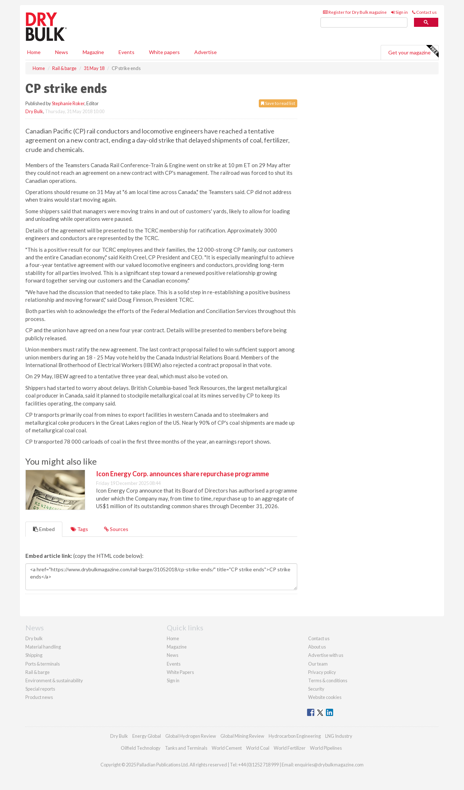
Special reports (40, 689)
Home (34, 52)
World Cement (227, 748)
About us (317, 647)
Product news (39, 697)
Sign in (399, 12)
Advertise (205, 52)
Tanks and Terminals (186, 748)
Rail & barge (37, 672)
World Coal (257, 748)
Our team (318, 664)
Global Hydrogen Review (190, 736)
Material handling (43, 647)
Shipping (33, 655)
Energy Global (146, 736)
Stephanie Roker (68, 103)
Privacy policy (322, 672)
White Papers (180, 672)
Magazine (93, 52)
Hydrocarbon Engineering (295, 736)
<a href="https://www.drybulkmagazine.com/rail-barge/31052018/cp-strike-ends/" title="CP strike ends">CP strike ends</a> (161, 576)
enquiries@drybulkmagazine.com (329, 765)
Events (126, 52)
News (172, 655)
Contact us (424, 12)
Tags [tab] (79, 529)
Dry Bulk (34, 111)
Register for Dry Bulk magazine (355, 12)
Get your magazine (413, 51)
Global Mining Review (242, 736)
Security (316, 689)
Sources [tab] (116, 529)
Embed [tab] (44, 529)
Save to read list (278, 103)
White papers (164, 52)
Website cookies (324, 697)
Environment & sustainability (54, 680)
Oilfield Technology (141, 748)
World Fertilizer (290, 748)
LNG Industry (338, 736)
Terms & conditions (327, 680)
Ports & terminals (42, 664)
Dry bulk (34, 638)
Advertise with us (325, 655)
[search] (363, 22)
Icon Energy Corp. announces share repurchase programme (182, 474)
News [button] (61, 52)
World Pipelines (326, 748)
